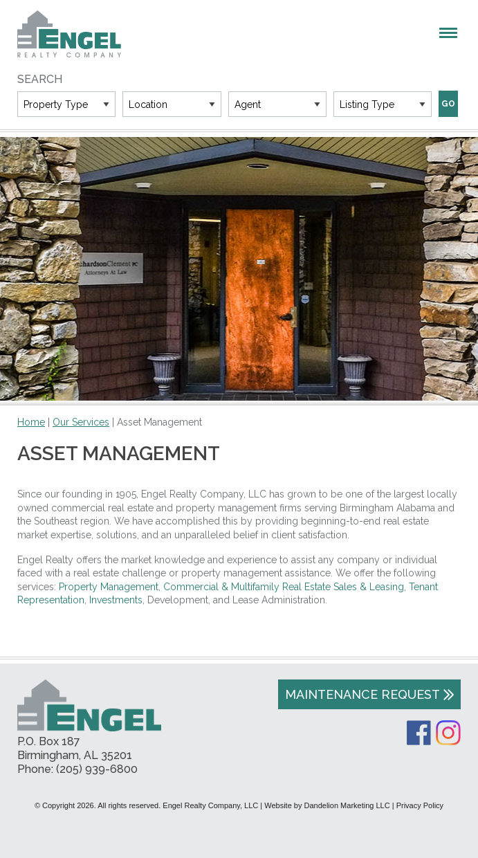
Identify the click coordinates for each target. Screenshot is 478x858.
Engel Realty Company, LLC (69, 33)
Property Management (108, 586)
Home (31, 422)
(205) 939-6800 (97, 769)
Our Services (81, 422)
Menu (448, 33)
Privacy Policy (419, 805)
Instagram (448, 732)
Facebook (419, 732)
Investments (116, 599)
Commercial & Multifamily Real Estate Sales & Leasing (283, 586)
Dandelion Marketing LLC (347, 805)
